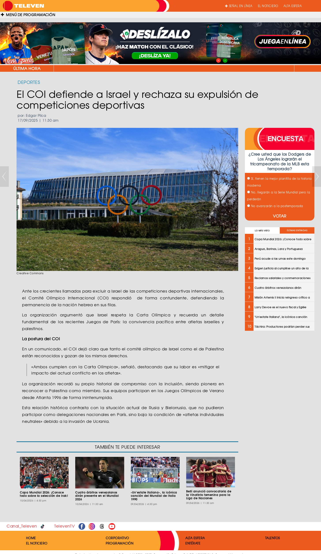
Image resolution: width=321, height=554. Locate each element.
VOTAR (279, 216)
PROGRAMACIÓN (119, 543)
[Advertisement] (279, 366)
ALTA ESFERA (292, 6)
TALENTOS (272, 538)
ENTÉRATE (192, 543)
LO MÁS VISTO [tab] (262, 230)
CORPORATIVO (117, 538)
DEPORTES (29, 82)
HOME (31, 538)
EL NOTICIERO (268, 6)
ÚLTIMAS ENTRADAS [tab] (297, 230)
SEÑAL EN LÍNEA (239, 6)
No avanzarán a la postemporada (275, 206)
